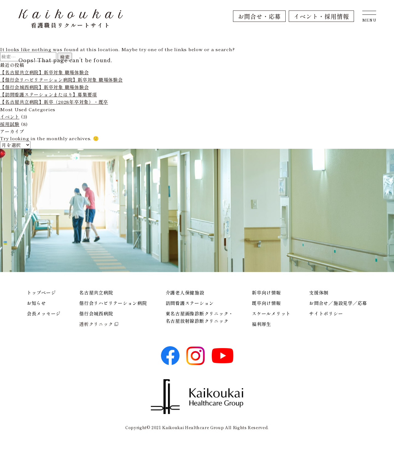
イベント (9, 116)
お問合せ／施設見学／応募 (338, 303)
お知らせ (36, 303)
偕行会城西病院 (96, 313)
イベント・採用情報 (321, 16)
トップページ (41, 292)
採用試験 (9, 124)
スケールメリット (271, 313)
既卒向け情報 (266, 303)
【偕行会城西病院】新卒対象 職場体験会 (44, 87)
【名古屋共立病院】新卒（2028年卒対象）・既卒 (54, 102)
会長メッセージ (44, 313)
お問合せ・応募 (259, 16)
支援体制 (318, 292)
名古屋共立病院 (96, 292)
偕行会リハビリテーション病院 (113, 303)
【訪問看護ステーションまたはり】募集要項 (48, 94)
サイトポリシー (326, 313)
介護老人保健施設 (185, 292)
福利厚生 (261, 324)
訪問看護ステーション (190, 303)
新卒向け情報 (266, 292)
